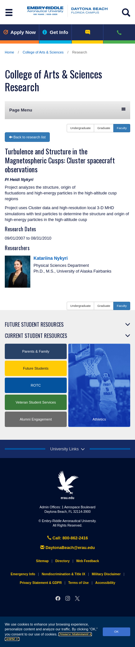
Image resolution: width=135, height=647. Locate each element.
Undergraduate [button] (80, 128)
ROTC (36, 385)
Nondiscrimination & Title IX (63, 574)
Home (9, 52)
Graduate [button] (103, 128)
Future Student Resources (34, 324)
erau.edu (67, 485)
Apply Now (19, 32)
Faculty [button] (122, 128)
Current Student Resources (36, 335)
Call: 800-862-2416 (67, 538)
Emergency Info (23, 574)
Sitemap (42, 561)
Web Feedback (87, 561)
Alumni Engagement (36, 419)
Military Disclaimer (106, 574)
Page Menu (67, 109)
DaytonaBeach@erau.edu (67, 547)
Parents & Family (35, 351)
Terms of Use (78, 583)
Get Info (55, 32)
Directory (62, 561)
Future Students (36, 368)
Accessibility (105, 583)
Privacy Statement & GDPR (41, 583)
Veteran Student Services (36, 402)
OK (116, 631)
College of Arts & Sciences (43, 52)
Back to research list (27, 137)
